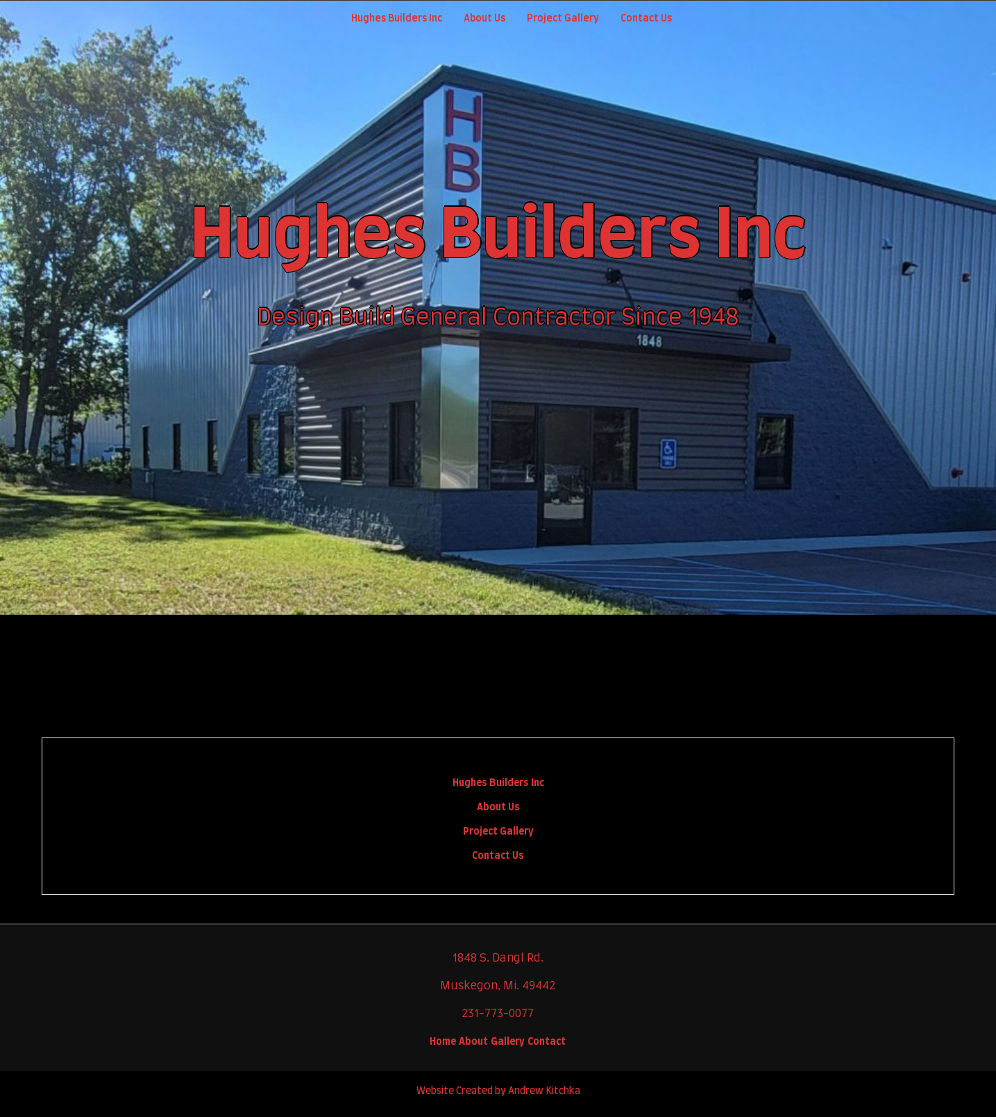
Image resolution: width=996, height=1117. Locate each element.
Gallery (508, 1042)
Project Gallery (563, 19)
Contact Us (646, 19)
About (473, 1042)
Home (443, 1042)
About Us (484, 19)
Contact (546, 1042)
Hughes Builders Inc (498, 783)
